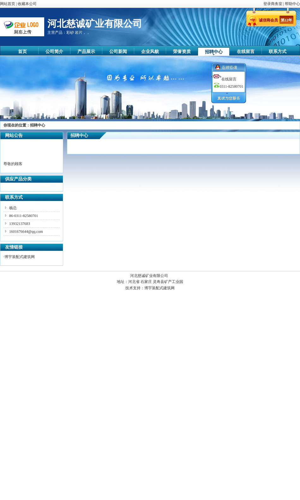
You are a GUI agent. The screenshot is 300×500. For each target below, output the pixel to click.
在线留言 (246, 51)
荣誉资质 (182, 51)
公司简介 (54, 51)
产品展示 (86, 51)
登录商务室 (273, 4)
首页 (22, 51)
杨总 (13, 208)
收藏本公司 (27, 4)
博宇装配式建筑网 (19, 257)
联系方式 (277, 51)
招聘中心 (214, 52)
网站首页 (7, 4)
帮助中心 (292, 4)
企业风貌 (150, 51)
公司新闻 (118, 51)
